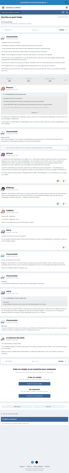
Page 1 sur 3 (35, 30)
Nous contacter (38, 466)
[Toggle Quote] (4, 94)
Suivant (61, 30)
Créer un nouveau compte (34, 383)
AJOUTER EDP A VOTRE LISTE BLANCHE (33, 2)
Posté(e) (12, 38)
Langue (22, 466)
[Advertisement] (34, 446)
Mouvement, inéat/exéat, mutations (22, 23)
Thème (29, 466)
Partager (17, 406)
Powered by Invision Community (34, 470)
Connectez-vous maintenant (34, 396)
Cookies (47, 466)
